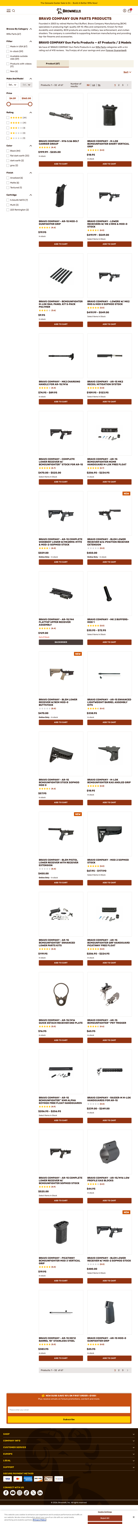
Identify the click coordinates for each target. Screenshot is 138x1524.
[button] (8, 11)
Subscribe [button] (69, 1438)
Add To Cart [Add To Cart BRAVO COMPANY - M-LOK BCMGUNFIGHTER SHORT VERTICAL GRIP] (109, 164)
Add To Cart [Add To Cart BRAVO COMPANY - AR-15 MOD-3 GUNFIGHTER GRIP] (61, 244)
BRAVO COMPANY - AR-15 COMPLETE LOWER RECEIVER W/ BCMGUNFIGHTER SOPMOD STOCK (60, 1198)
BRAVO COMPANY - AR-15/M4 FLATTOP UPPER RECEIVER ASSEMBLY (58, 630)
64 (93, 85)
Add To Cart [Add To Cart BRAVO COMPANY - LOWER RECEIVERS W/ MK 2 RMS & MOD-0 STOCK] (109, 244)
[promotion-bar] (69, 3)
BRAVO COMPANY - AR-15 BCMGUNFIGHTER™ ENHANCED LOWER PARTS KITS (59, 951)
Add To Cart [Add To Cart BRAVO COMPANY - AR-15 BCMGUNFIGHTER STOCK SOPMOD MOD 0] (61, 810)
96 (99, 85)
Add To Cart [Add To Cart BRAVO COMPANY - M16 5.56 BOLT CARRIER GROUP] (61, 164)
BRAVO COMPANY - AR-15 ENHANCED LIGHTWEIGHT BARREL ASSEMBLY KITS (104, 710)
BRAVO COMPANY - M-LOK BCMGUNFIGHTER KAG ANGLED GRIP (107, 790)
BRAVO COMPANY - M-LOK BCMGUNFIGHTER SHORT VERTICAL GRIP (104, 144)
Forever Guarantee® (116, 50)
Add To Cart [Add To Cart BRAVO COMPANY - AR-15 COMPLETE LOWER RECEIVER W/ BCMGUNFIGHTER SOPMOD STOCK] (61, 1219)
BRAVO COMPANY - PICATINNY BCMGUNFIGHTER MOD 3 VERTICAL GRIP (59, 1280)
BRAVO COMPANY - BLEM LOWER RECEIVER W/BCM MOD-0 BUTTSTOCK (60, 710)
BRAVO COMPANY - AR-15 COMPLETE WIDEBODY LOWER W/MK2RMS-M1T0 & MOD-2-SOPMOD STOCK (58, 548)
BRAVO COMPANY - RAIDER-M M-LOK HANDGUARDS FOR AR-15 (109, 1112)
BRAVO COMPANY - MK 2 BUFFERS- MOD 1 (103, 629)
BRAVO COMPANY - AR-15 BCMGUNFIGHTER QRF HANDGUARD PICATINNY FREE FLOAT (107, 952)
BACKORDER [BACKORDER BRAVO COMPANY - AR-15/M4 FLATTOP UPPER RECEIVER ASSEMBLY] (61, 650)
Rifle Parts (101, 47)
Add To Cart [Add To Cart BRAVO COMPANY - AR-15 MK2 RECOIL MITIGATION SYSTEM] (109, 404)
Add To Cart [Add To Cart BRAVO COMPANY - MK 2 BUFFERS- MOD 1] (109, 650)
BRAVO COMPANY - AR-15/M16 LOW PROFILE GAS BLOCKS (107, 1195)
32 (88, 85)
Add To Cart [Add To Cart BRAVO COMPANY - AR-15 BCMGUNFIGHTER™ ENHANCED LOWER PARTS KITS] (61, 973)
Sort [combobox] (126, 72)
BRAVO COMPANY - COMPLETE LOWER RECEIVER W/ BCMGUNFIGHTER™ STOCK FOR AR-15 (59, 465)
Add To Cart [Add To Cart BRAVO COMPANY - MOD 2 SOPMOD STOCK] (109, 891)
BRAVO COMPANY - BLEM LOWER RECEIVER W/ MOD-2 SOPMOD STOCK (108, 1280)
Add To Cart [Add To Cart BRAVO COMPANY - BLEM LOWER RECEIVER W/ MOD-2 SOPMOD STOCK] (109, 1300)
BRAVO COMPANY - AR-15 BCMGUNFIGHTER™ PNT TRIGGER (109, 1032)
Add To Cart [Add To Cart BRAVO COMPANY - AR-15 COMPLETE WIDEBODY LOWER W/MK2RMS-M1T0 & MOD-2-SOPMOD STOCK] (61, 570)
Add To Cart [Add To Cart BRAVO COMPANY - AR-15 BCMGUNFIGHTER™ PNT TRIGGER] (109, 1054)
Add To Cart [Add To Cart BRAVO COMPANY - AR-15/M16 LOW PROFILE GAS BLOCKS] (109, 1219)
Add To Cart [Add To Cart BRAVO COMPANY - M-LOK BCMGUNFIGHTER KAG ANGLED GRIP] (109, 810)
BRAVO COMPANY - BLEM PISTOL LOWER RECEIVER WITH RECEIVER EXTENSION (60, 871)
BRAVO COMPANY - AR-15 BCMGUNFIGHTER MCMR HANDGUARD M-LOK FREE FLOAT (109, 464)
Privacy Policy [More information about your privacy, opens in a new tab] (39, 1520)
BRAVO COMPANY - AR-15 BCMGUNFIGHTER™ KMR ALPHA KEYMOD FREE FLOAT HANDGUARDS (59, 1115)
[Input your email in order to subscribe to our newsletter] (69, 1428)
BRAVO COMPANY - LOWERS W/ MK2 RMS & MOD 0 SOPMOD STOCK (107, 304)
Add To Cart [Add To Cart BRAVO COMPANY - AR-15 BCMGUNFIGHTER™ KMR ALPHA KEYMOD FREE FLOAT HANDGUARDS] (61, 1136)
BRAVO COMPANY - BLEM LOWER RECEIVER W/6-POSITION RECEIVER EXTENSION (108, 547)
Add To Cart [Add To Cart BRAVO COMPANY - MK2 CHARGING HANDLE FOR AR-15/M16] (61, 404)
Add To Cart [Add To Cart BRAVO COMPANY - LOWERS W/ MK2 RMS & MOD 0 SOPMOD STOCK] (109, 324)
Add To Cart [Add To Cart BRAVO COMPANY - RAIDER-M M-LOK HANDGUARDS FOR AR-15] (109, 1136)
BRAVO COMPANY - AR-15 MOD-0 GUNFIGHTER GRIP (109, 1358)
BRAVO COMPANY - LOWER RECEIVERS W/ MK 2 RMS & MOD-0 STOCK (109, 224)
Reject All (106, 1519)
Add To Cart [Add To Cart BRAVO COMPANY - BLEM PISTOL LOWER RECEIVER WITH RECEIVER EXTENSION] (61, 891)
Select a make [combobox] (11, 85)
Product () (53, 63)
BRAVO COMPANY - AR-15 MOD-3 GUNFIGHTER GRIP (60, 222)
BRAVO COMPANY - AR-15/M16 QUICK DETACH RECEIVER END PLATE (59, 1034)
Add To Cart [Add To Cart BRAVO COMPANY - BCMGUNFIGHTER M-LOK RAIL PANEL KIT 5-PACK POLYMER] (61, 324)
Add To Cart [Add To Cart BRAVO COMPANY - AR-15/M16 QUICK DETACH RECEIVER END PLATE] (61, 1054)
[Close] (134, 1517)
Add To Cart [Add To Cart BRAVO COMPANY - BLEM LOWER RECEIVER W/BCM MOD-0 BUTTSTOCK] (61, 730)
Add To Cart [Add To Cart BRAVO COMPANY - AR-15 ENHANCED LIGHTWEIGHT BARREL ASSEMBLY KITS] (109, 730)
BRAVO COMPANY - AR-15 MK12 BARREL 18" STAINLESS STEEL (59, 1358)
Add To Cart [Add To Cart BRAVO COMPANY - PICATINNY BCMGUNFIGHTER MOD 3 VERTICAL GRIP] (61, 1300)
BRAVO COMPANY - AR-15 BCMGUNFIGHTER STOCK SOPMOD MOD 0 (55, 790)
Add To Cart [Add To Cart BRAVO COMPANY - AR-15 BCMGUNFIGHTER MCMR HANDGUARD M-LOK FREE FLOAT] (109, 487)
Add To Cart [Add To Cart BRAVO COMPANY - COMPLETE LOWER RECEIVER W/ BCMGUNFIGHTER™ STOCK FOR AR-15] (61, 487)
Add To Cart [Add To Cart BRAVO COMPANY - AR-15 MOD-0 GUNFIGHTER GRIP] (109, 1377)
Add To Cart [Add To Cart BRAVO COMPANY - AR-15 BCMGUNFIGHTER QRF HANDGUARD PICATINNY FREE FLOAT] (109, 973)
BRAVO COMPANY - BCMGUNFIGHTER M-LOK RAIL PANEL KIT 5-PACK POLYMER (59, 304)
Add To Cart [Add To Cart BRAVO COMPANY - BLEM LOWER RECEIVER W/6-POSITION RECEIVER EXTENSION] (109, 570)
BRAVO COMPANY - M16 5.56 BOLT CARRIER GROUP (57, 142)
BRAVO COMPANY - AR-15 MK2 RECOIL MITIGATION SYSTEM (107, 383)
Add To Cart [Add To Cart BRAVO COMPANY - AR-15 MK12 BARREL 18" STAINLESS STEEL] (61, 1377)
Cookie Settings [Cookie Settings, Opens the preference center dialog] (106, 1513)
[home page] (69, 11)
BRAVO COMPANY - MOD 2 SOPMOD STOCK (104, 869)
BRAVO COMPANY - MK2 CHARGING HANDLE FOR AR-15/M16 (57, 384)
